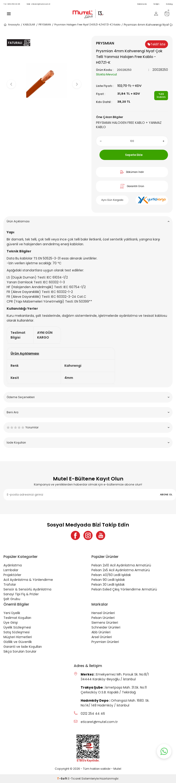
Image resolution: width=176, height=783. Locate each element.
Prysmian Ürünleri (105, 642)
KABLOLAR (29, 24)
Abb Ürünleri (100, 632)
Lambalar (10, 570)
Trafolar (9, 584)
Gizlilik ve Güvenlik (17, 642)
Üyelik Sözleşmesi (17, 627)
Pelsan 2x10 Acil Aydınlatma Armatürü (121, 565)
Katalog (169, 4)
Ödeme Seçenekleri (88, 397)
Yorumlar (88, 427)
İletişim (156, 4)
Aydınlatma (12, 565)
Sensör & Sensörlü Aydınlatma (27, 589)
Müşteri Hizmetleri (17, 637)
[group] (44, 80)
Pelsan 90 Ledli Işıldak (108, 579)
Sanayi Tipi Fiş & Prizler (21, 594)
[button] (44, 128)
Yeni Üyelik (11, 613)
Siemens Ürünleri (104, 622)
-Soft (62, 778)
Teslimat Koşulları (17, 617)
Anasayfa (11, 25)
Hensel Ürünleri (103, 613)
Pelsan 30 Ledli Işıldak (108, 584)
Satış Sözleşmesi (16, 632)
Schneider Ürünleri (105, 627)
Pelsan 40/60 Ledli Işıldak (111, 575)
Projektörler (12, 575)
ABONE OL (166, 494)
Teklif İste (156, 44)
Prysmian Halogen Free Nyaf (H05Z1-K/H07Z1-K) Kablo (87, 24)
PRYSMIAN (44, 24)
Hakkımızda (142, 4)
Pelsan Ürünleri (103, 617)
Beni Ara (88, 412)
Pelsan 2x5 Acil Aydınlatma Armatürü (120, 570)
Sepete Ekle (134, 155)
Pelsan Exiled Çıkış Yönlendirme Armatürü (124, 589)
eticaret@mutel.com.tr (38, 4)
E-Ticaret (74, 778)
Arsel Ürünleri (101, 637)
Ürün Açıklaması (88, 221)
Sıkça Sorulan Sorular (19, 651)
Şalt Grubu (11, 599)
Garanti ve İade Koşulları (22, 646)
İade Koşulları (88, 442)
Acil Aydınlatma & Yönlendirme (28, 579)
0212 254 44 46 (11, 4)
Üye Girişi (10, 622)
